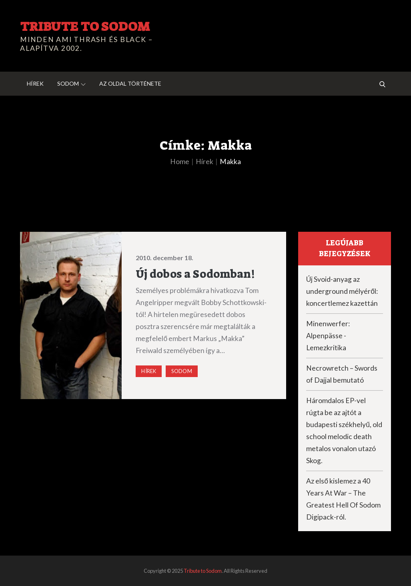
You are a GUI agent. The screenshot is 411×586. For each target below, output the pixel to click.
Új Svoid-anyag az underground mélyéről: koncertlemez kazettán (342, 291)
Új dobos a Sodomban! (195, 274)
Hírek (35, 83)
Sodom (71, 83)
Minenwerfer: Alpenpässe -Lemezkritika (328, 335)
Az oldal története (130, 83)
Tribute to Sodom (85, 26)
